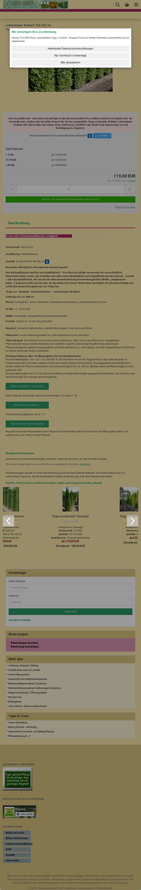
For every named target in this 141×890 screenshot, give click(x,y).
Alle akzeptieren (70, 62)
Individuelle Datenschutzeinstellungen (70, 48)
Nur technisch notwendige (71, 55)
